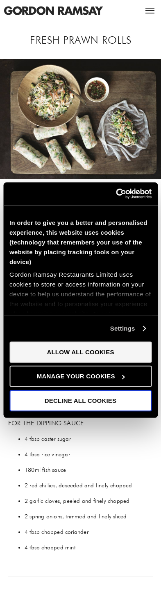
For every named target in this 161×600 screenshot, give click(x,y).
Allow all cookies (80, 351)
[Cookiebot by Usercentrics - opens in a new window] (116, 194)
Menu (150, 10)
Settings (122, 328)
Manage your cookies (81, 376)
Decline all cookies (80, 400)
